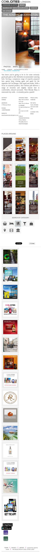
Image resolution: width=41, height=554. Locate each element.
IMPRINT (22, 547)
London (9, 69)
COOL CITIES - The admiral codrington (11, 1)
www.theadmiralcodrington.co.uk (10, 115)
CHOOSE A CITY (10, 5)
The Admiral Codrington (12, 70)
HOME (3, 69)
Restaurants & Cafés (21, 69)
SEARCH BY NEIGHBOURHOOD (15, 8)
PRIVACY (14, 547)
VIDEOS (34, 8)
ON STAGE (7, 11)
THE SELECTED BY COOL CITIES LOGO (23, 549)
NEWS (22, 5)
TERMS (6, 547)
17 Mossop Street (6, 104)
